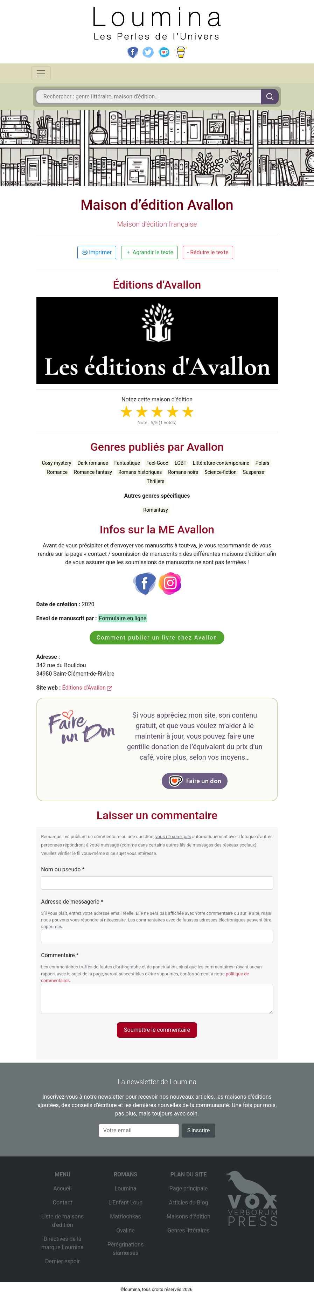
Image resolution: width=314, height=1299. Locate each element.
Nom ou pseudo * (62, 869)
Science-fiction (220, 472)
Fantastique (127, 463)
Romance (57, 472)
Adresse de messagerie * (72, 901)
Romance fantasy (93, 472)
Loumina (125, 1188)
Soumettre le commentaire (157, 1030)
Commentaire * (59, 955)
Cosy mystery (56, 463)
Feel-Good (157, 463)
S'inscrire (198, 1130)
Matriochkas (125, 1216)
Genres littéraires (188, 1230)
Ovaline (125, 1230)
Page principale (188, 1188)
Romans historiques (140, 472)
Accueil (62, 1188)
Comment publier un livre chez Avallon (157, 637)
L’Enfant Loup (126, 1202)
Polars (263, 463)
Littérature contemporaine (221, 463)
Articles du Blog (188, 1202)
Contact (62, 1202)
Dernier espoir (62, 1261)
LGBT (181, 463)
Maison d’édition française (157, 224)
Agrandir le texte (149, 252)
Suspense (253, 472)
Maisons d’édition (188, 1216)
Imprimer (97, 252)
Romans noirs (183, 472)
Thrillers (155, 481)
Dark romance (92, 463)
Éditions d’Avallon (87, 687)
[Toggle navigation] (41, 73)
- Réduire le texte (208, 252)
